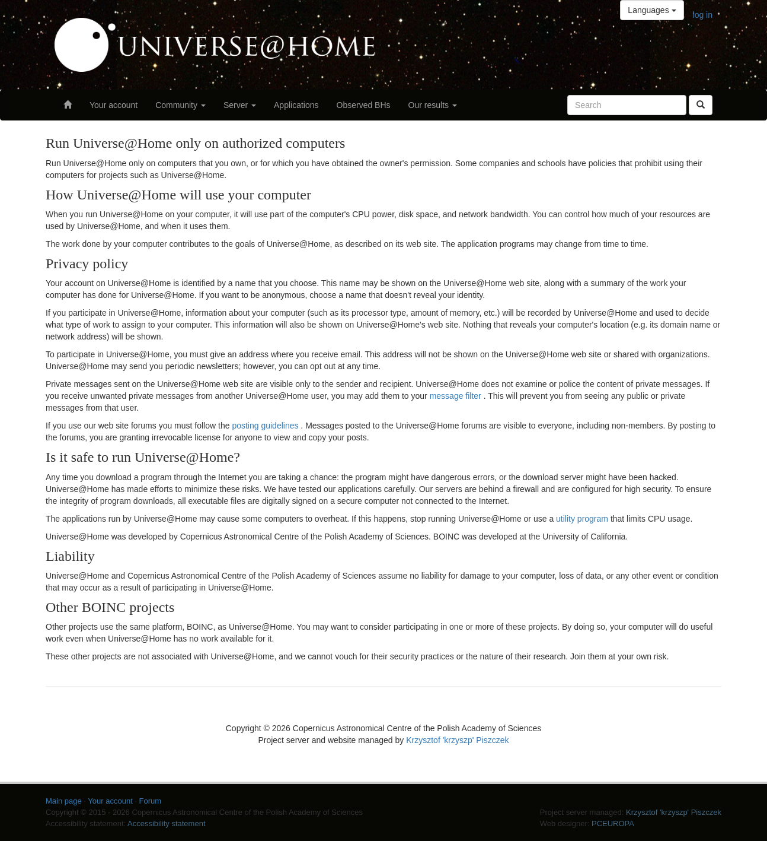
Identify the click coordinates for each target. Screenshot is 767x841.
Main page (64, 800)
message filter (457, 396)
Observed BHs (364, 105)
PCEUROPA (613, 823)
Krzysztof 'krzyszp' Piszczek (457, 740)
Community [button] (180, 105)
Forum (150, 800)
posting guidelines (266, 425)
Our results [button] (432, 105)
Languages (652, 10)
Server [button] (239, 105)
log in (702, 15)
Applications (296, 105)
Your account (114, 105)
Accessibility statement (166, 823)
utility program (583, 518)
